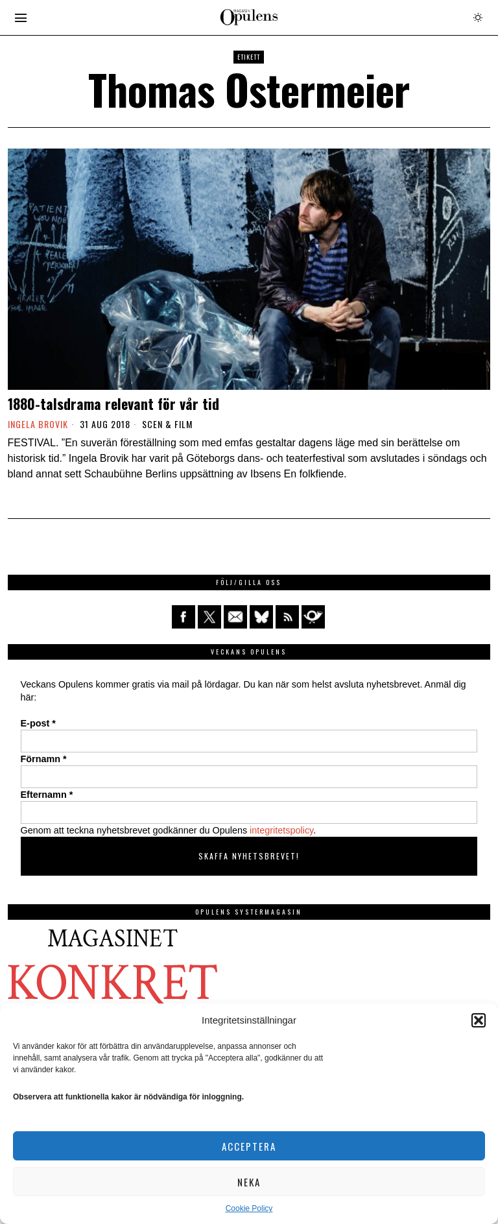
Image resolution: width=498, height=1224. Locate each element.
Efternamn (47, 794)
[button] (478, 1020)
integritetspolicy (281, 830)
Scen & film (167, 424)
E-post (38, 723)
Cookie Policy (249, 1208)
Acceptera (249, 1146)
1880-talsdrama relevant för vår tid (113, 403)
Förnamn (44, 759)
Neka (249, 1182)
